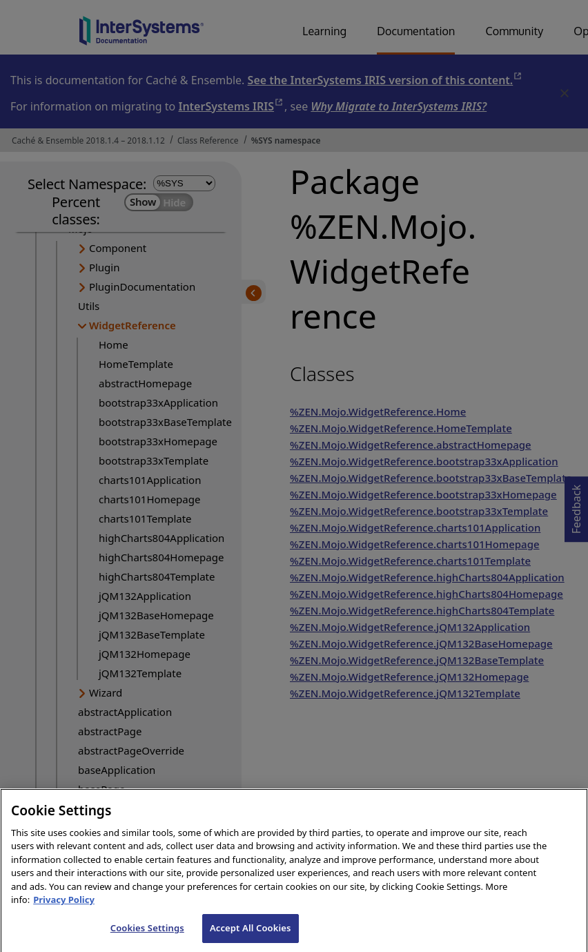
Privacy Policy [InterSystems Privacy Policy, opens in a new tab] (64, 915)
